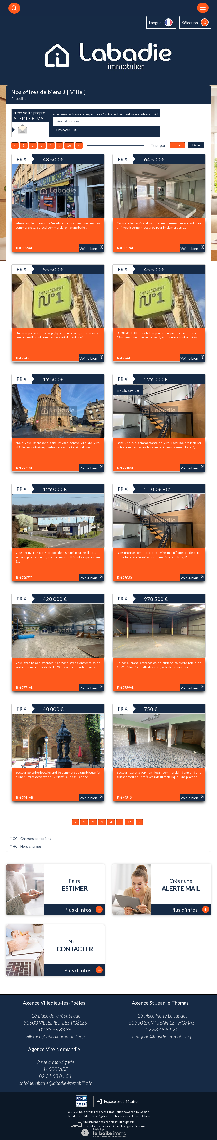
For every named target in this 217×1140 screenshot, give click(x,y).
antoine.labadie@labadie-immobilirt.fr (55, 1083)
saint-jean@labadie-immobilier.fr (161, 1036)
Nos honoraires (120, 1116)
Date (196, 145)
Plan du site (74, 1116)
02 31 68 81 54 (55, 1076)
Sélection (190, 22)
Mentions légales (95, 1116)
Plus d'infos (83, 909)
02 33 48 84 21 (162, 1029)
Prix (177, 145)
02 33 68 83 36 (55, 1029)
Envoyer (67, 130)
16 (69, 145)
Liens (136, 1116)
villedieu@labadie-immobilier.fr (55, 1036)
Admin (146, 1116)
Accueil (17, 99)
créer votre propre (30, 115)
